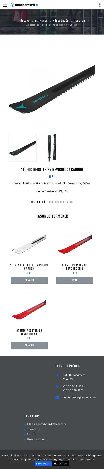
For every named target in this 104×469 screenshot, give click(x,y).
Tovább (29, 280)
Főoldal (24, 21)
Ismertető (38, 202)
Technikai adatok (61, 202)
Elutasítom (61, 463)
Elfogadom (43, 463)
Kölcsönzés (61, 21)
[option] (52, 89)
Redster (79, 21)
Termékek (41, 21)
